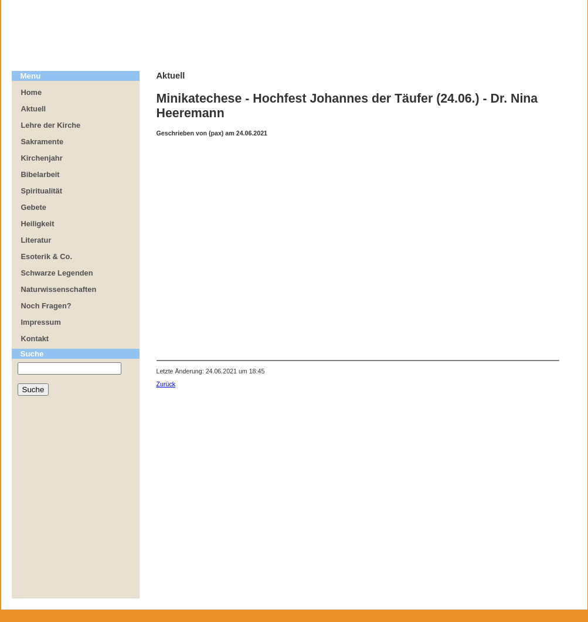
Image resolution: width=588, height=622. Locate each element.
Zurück (166, 384)
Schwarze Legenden (57, 272)
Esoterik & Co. (46, 256)
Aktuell (33, 108)
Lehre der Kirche (51, 125)
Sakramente (42, 141)
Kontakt (35, 338)
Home (31, 92)
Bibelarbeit (40, 174)
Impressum (41, 322)
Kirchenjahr (42, 158)
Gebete (33, 207)
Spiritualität (41, 190)
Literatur (36, 240)
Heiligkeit (38, 223)
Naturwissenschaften (59, 289)
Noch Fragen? (46, 305)
